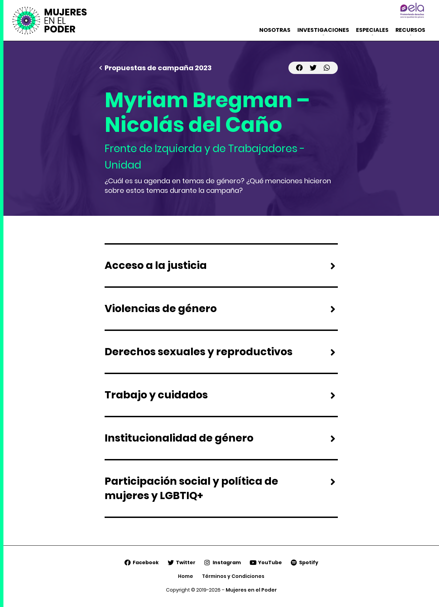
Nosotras (274, 30)
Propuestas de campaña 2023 (158, 68)
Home (185, 576)
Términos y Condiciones (233, 576)
